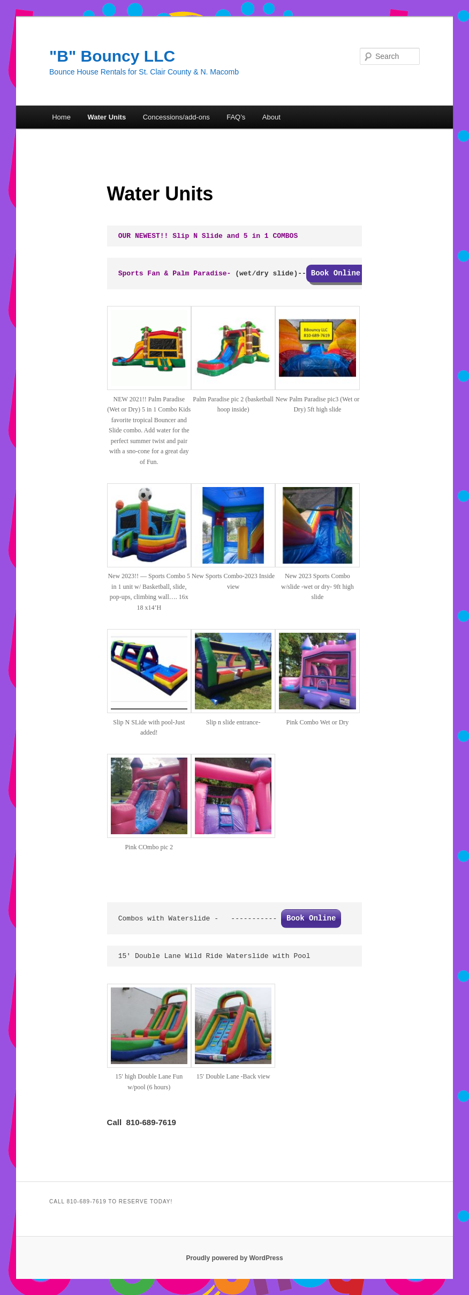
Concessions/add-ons (176, 117)
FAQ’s (235, 117)
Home (61, 117)
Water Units (106, 117)
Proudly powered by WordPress (234, 1258)
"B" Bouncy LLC (112, 56)
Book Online (311, 918)
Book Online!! (340, 273)
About (271, 117)
